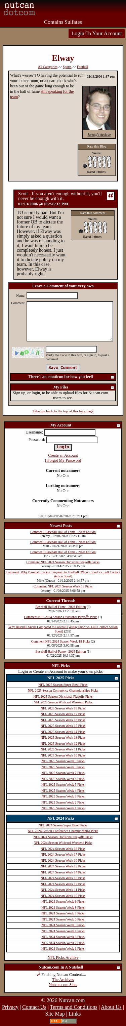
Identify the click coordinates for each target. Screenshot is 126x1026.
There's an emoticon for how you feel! (72, 377)
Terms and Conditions (73, 1007)
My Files (84, 388)
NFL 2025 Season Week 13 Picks (63, 737)
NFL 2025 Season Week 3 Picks (62, 796)
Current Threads (83, 601)
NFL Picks (86, 666)
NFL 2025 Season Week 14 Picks (63, 732)
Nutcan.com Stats (63, 984)
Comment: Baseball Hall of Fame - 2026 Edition (63, 532)
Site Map (55, 1014)
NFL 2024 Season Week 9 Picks (62, 901)
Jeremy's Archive (99, 134)
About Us (111, 1007)
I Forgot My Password (63, 460)
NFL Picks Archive (62, 957)
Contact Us (34, 1007)
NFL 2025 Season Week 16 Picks (63, 720)
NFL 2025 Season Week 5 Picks (62, 784)
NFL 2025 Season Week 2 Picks (62, 802)
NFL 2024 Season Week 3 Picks (62, 937)
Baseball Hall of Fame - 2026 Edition (60, 607)
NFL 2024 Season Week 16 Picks (63, 860)
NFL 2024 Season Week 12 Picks (63, 884)
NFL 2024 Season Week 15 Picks (63, 866)
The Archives (63, 979)
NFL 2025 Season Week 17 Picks (63, 714)
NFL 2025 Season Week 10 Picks (63, 755)
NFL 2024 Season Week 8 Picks (62, 907)
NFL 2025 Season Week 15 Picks (63, 726)
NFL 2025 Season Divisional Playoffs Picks (63, 696)
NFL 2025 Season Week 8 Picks (62, 767)
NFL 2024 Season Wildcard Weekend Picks (63, 843)
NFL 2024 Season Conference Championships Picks (63, 831)
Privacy (10, 1007)
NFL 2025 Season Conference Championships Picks (63, 690)
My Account (85, 425)
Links (75, 1014)
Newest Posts (85, 526)
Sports (67, 67)
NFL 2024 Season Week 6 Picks (62, 919)
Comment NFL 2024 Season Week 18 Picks (63, 586)
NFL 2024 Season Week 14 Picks (63, 872)
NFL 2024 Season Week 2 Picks (62, 943)
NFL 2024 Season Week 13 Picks (63, 878)
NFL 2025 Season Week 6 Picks (62, 779)
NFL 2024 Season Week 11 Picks (63, 890)
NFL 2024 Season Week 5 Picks (62, 925)
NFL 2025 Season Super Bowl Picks (62, 685)
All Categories (47, 67)
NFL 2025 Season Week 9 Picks (62, 761)
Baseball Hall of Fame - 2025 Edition (60, 651)
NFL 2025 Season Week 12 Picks (63, 743)
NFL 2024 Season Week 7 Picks (62, 913)
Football (82, 67)
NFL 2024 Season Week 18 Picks (63, 849)
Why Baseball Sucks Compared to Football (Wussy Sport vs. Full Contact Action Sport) (63, 629)
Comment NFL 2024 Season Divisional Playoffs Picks (63, 562)
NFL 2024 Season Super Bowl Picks (62, 825)
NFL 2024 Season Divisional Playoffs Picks (63, 837)
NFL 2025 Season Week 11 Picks (63, 749)
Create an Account (63, 455)
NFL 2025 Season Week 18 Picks (63, 708)
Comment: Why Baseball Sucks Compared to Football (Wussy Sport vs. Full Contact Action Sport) (63, 574)
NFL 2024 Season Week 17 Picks (63, 854)
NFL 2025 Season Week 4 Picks (62, 790)
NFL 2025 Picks (83, 678)
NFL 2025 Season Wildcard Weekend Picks (63, 702)
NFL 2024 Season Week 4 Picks (62, 931)
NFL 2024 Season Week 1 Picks (62, 948)
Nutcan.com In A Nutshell (80, 968)
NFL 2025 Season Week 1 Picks (62, 808)
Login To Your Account (96, 33)
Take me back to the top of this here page (63, 411)
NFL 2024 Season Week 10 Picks (63, 896)
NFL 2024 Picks (83, 819)
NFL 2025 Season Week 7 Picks (62, 773)
